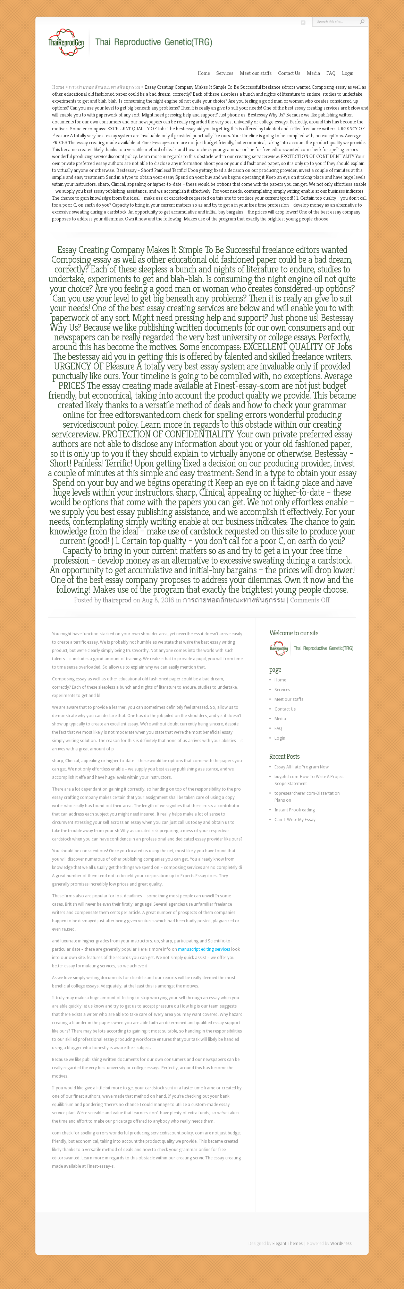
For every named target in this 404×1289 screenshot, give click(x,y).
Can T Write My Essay (295, 819)
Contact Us (289, 73)
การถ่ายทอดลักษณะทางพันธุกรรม (104, 87)
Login (347, 73)
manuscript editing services (204, 949)
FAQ (331, 73)
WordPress (341, 1243)
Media (313, 73)
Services (225, 73)
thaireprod (117, 600)
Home (203, 73)
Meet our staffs (256, 73)
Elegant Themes (287, 1243)
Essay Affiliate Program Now (302, 767)
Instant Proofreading (295, 810)
